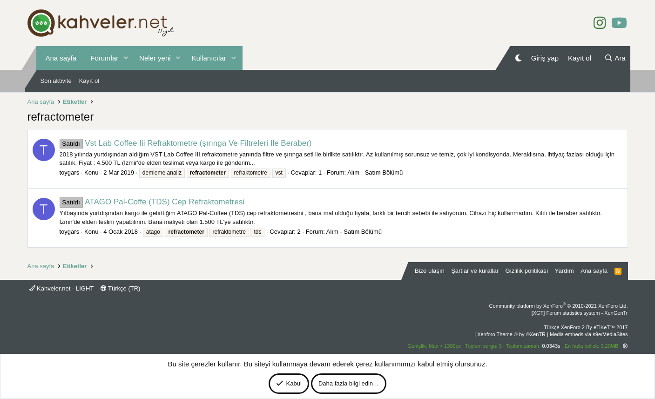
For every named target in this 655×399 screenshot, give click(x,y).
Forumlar (104, 58)
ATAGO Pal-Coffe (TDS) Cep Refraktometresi (152, 201)
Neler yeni (155, 58)
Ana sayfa (61, 58)
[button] (125, 58)
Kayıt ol (89, 80)
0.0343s (551, 346)
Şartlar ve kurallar (475, 270)
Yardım (564, 270)
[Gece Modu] (518, 58)
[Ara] (615, 58)
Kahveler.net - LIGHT (61, 288)
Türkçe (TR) (121, 288)
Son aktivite (56, 80)
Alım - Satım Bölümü (375, 172)
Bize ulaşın (430, 270)
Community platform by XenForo (558, 306)
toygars (70, 172)
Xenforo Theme (511, 334)
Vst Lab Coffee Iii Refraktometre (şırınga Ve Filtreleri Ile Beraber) (186, 143)
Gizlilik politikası (527, 270)
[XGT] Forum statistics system (580, 313)
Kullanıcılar (209, 58)
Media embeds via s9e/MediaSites (589, 334)
